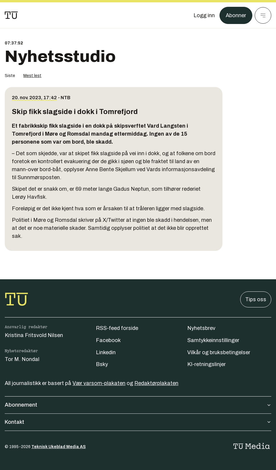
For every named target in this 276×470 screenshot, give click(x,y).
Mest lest (32, 75)
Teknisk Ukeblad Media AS (58, 447)
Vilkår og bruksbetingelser (218, 352)
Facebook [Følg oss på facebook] (108, 340)
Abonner (236, 15)
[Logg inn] (204, 15)
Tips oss (255, 299)
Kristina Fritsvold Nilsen (34, 335)
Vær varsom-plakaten (98, 383)
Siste (10, 75)
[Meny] (263, 15)
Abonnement (138, 405)
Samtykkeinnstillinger (213, 340)
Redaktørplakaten (156, 383)
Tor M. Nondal (22, 359)
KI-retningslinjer (206, 364)
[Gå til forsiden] (11, 15)
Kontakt (138, 422)
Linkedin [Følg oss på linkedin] (106, 352)
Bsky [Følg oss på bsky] (102, 364)
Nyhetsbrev (201, 328)
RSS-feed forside (117, 328)
